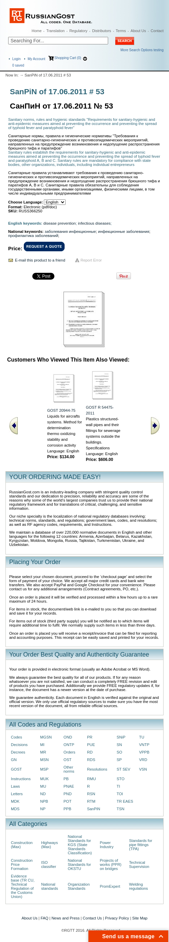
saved (18, 65)
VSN (143, 769)
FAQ (44, 918)
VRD (143, 760)
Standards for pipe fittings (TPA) (140, 845)
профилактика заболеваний (33, 236)
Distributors (101, 31)
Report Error (91, 260)
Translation (55, 31)
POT (67, 801)
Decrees (18, 752)
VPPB (144, 752)
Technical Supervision (139, 864)
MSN (44, 760)
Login (16, 59)
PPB (67, 809)
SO (119, 752)
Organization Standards (78, 886)
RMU (91, 779)
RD (89, 752)
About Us (138, 31)
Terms (121, 31)
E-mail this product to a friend (40, 260)
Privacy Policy (117, 918)
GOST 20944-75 (61, 410)
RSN (91, 794)
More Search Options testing (142, 50)
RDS (91, 760)
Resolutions (97, 769)
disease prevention (60, 223)
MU (43, 786)
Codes (16, 737)
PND (68, 794)
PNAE (69, 786)
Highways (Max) (49, 845)
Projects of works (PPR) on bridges (110, 864)
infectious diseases (94, 223)
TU (141, 737)
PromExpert (110, 886)
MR (43, 752)
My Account (36, 59)
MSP (44, 769)
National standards (49, 886)
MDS (15, 809)
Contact (157, 31)
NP (43, 809)
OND (68, 737)
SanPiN (93, 809)
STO (120, 779)
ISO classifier (48, 864)
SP (119, 760)
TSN (120, 809)
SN (119, 745)
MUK (44, 779)
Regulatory (78, 31)
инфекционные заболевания (123, 231)
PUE (91, 745)
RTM (91, 801)
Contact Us (92, 918)
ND (43, 794)
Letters (17, 794)
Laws (15, 786)
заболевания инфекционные (70, 231)
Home (36, 31)
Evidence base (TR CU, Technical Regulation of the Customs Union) (22, 886)
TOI (120, 794)
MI (42, 745)
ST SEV (123, 769)
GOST (16, 769)
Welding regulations (138, 886)
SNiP (121, 737)
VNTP (144, 745)
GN (14, 760)
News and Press (65, 918)
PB (66, 779)
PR (89, 737)
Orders (69, 752)
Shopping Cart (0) (67, 58)
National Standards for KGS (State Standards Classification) (80, 844)
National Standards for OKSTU (79, 864)
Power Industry (106, 845)
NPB (44, 801)
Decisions (19, 745)
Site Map (140, 918)
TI (118, 786)
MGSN (46, 737)
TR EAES (125, 801)
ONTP (69, 745)
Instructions (21, 779)
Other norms (69, 769)
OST (67, 760)
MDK (15, 801)
